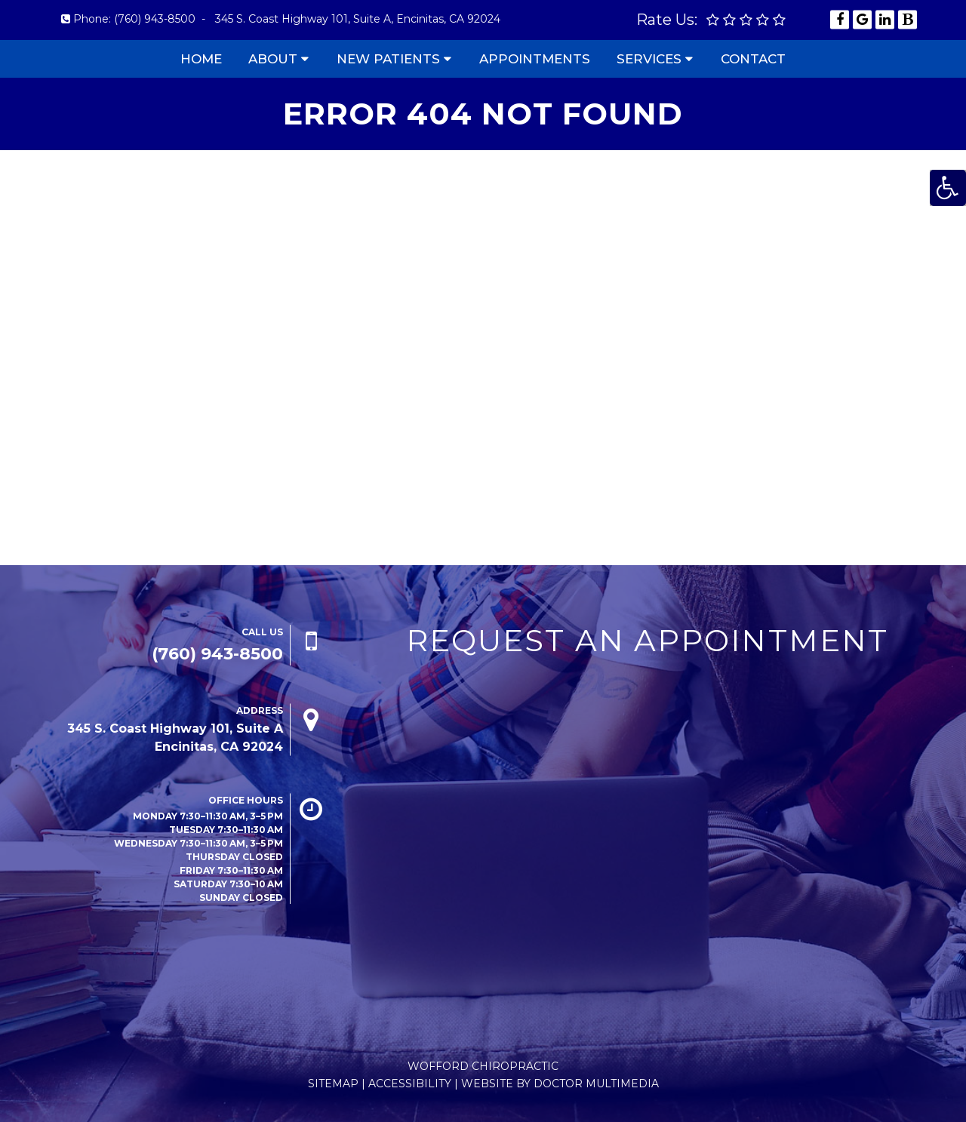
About (272, 58)
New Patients (388, 58)
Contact (753, 58)
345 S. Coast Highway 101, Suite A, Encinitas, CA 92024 (357, 19)
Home (201, 58)
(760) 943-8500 (154, 19)
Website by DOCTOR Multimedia (560, 1083)
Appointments (534, 58)
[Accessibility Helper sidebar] (948, 188)
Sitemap (333, 1083)
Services (649, 58)
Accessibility (409, 1083)
